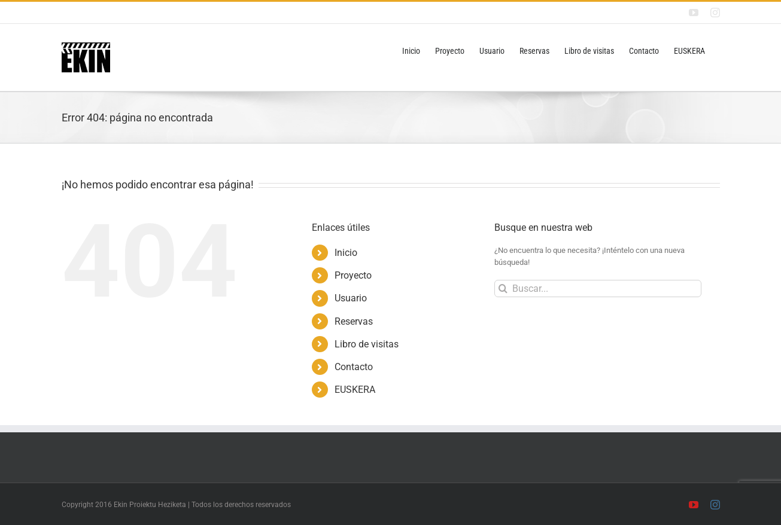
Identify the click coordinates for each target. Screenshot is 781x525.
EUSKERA (355, 389)
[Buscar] (503, 288)
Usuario (351, 298)
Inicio (346, 252)
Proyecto (353, 275)
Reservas (354, 321)
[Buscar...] (598, 288)
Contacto (354, 367)
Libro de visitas (367, 344)
